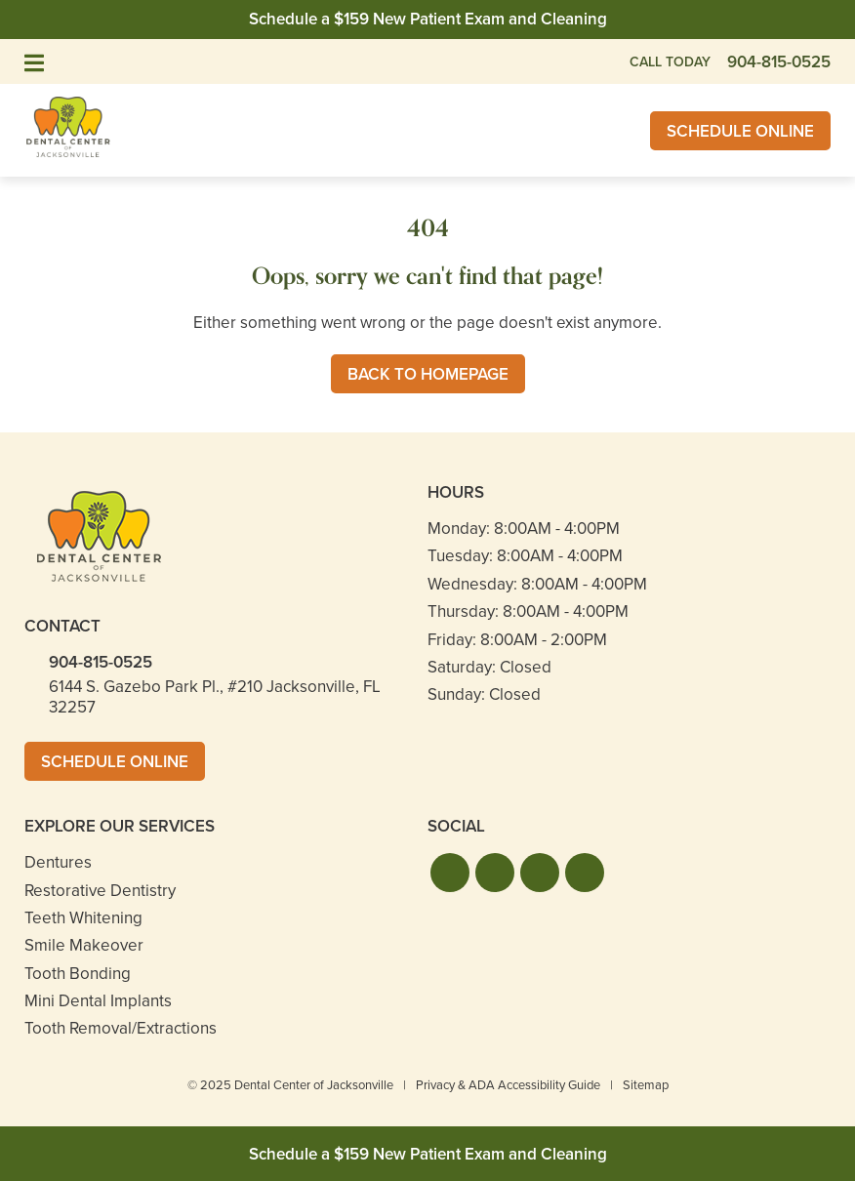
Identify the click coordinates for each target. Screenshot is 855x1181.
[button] (449, 872)
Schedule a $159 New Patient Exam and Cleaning (428, 19)
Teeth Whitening (83, 918)
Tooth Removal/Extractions (120, 1028)
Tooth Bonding (77, 973)
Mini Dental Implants (98, 1001)
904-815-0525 (100, 662)
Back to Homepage (428, 374)
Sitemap (646, 1085)
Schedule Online (740, 131)
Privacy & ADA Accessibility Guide (508, 1085)
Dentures (58, 862)
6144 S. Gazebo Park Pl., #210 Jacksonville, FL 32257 (215, 696)
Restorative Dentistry (100, 890)
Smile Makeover (83, 945)
